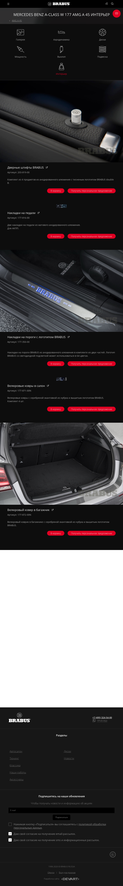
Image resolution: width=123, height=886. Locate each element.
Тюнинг (14, 758)
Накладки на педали (21, 291)
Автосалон (16, 751)
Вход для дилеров (67, 872)
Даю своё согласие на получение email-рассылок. (45, 834)
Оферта (51, 872)
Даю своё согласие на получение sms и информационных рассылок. (56, 840)
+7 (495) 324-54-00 (102, 717)
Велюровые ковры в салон (26, 543)
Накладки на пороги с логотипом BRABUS (36, 416)
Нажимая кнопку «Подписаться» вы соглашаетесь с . (60, 826)
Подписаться (61, 817)
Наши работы (18, 772)
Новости (69, 758)
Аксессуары (17, 779)
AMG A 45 (17, 20)
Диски (67, 751)
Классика (15, 765)
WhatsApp (102, 720)
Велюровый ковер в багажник (28, 667)
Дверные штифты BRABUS (26, 167)
